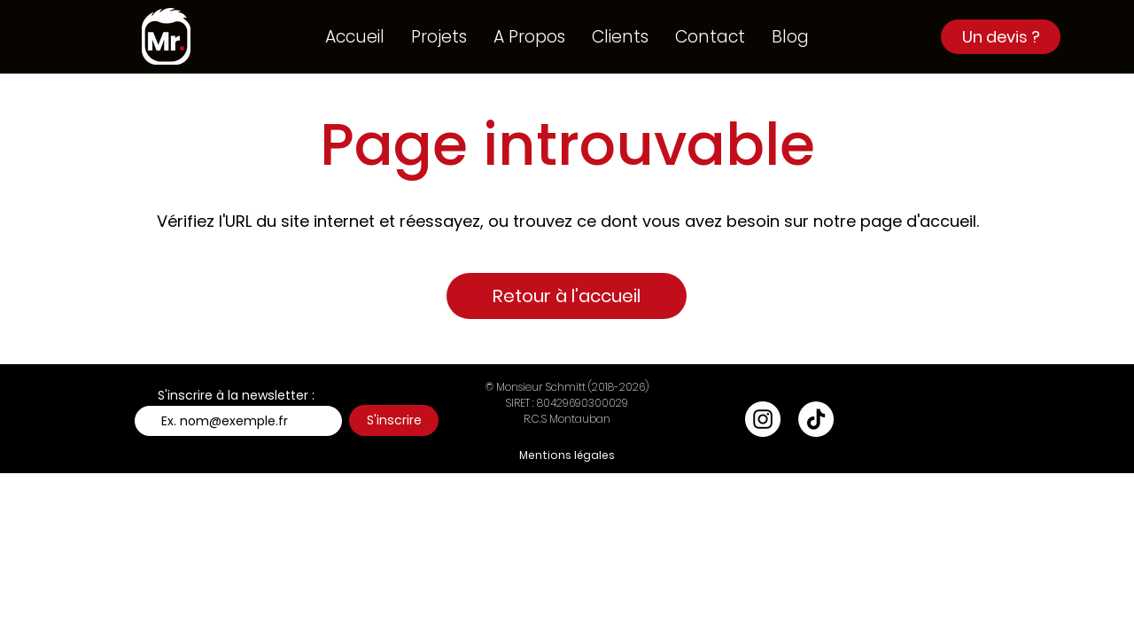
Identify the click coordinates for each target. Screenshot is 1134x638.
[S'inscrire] (394, 420)
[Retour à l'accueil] (567, 296)
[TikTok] (816, 419)
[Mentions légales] (567, 455)
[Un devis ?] (1000, 36)
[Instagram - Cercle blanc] (763, 419)
